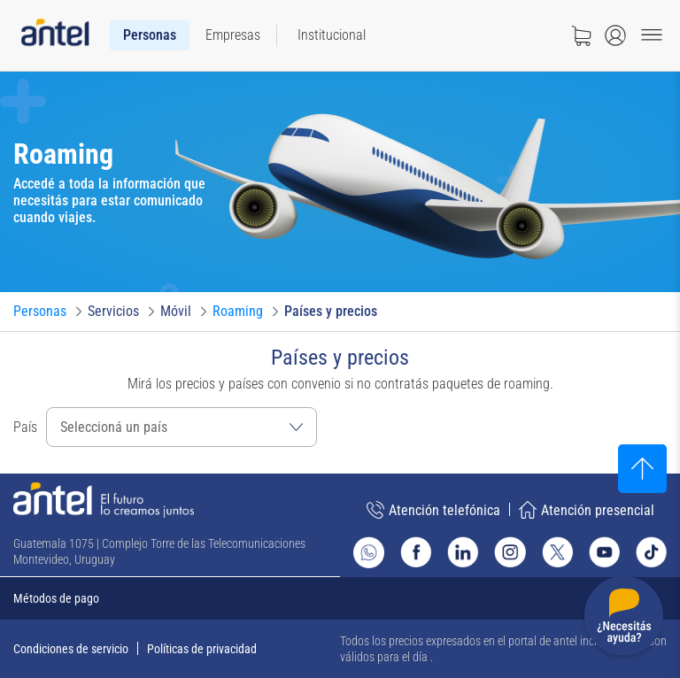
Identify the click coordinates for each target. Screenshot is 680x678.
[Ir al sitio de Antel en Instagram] (509, 551)
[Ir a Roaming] (237, 311)
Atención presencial (586, 510)
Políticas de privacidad (202, 649)
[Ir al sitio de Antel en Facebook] (415, 551)
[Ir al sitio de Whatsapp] (368, 552)
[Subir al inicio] (642, 468)
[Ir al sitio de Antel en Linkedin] (462, 551)
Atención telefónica (433, 510)
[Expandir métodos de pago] (340, 598)
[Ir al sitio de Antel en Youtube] (604, 551)
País (25, 427)
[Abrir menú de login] (615, 35)
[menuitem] (149, 35)
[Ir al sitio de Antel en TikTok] (651, 551)
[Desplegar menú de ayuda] (624, 619)
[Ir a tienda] (581, 35)
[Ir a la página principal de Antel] (103, 500)
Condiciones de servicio (70, 649)
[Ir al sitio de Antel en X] (557, 551)
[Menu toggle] (652, 35)
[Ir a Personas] (39, 311)
